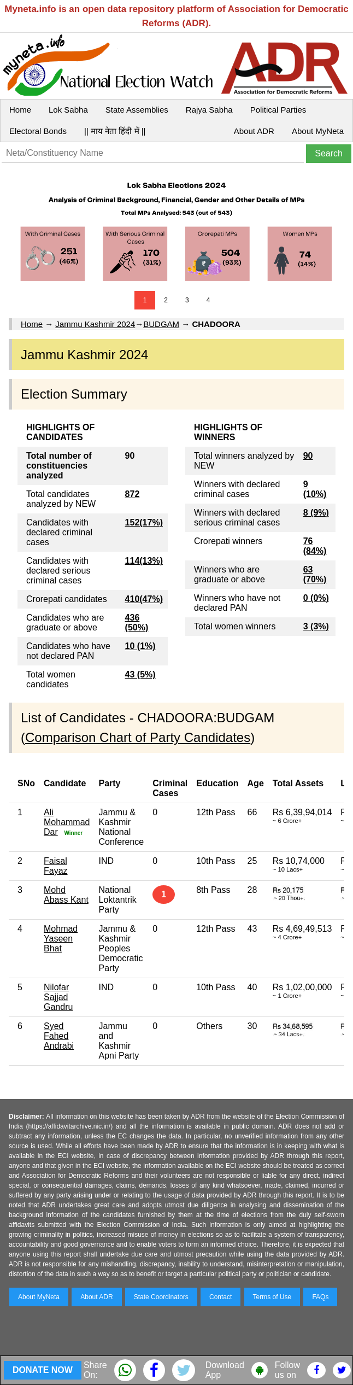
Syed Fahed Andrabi (59, 1035)
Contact (220, 1297)
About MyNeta (318, 131)
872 (132, 494)
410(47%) (144, 599)
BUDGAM (161, 324)
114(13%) (144, 560)
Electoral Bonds (38, 131)
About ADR (254, 131)
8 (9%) (316, 512)
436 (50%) (137, 622)
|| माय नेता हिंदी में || (114, 131)
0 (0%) (316, 598)
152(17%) (144, 522)
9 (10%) (315, 489)
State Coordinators (161, 1297)
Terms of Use (272, 1297)
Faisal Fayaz (56, 865)
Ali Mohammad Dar (67, 822)
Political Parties (278, 109)
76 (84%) (315, 546)
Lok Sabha (68, 109)
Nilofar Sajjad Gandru (58, 997)
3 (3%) (316, 626)
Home (20, 109)
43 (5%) (140, 674)
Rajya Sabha (209, 109)
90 (308, 455)
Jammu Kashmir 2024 (95, 324)
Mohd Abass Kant (66, 894)
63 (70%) (315, 574)
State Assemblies (136, 109)
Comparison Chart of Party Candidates (137, 737)
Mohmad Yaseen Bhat (61, 938)
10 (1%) (140, 646)
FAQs (320, 1297)
